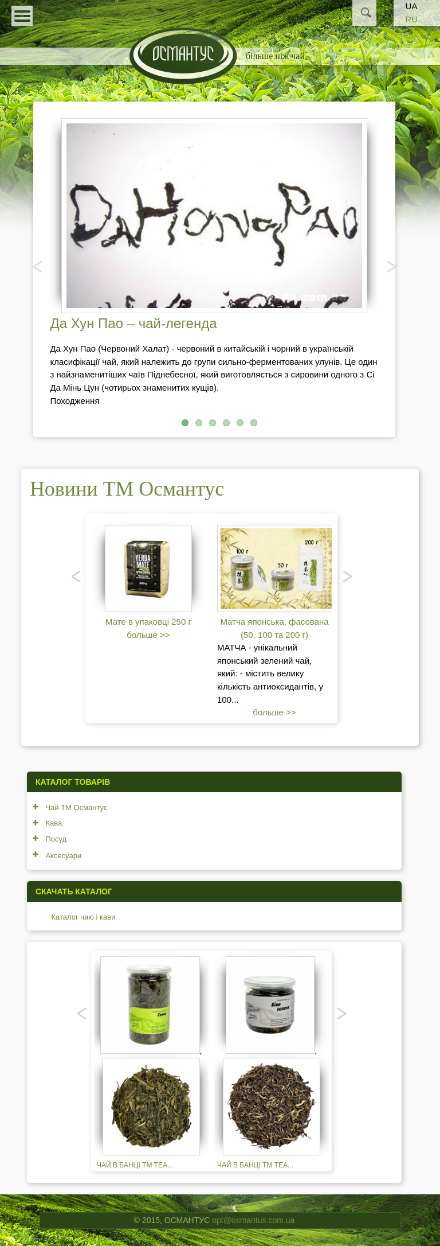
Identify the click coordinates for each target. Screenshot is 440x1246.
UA (412, 6)
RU (411, 19)
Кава (53, 823)
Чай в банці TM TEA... (135, 1165)
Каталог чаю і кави (83, 917)
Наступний (390, 266)
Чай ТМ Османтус (76, 807)
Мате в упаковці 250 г (148, 621)
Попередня (38, 266)
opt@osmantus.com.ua (253, 1220)
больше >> (148, 635)
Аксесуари (63, 855)
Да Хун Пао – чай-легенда (133, 323)
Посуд (55, 839)
